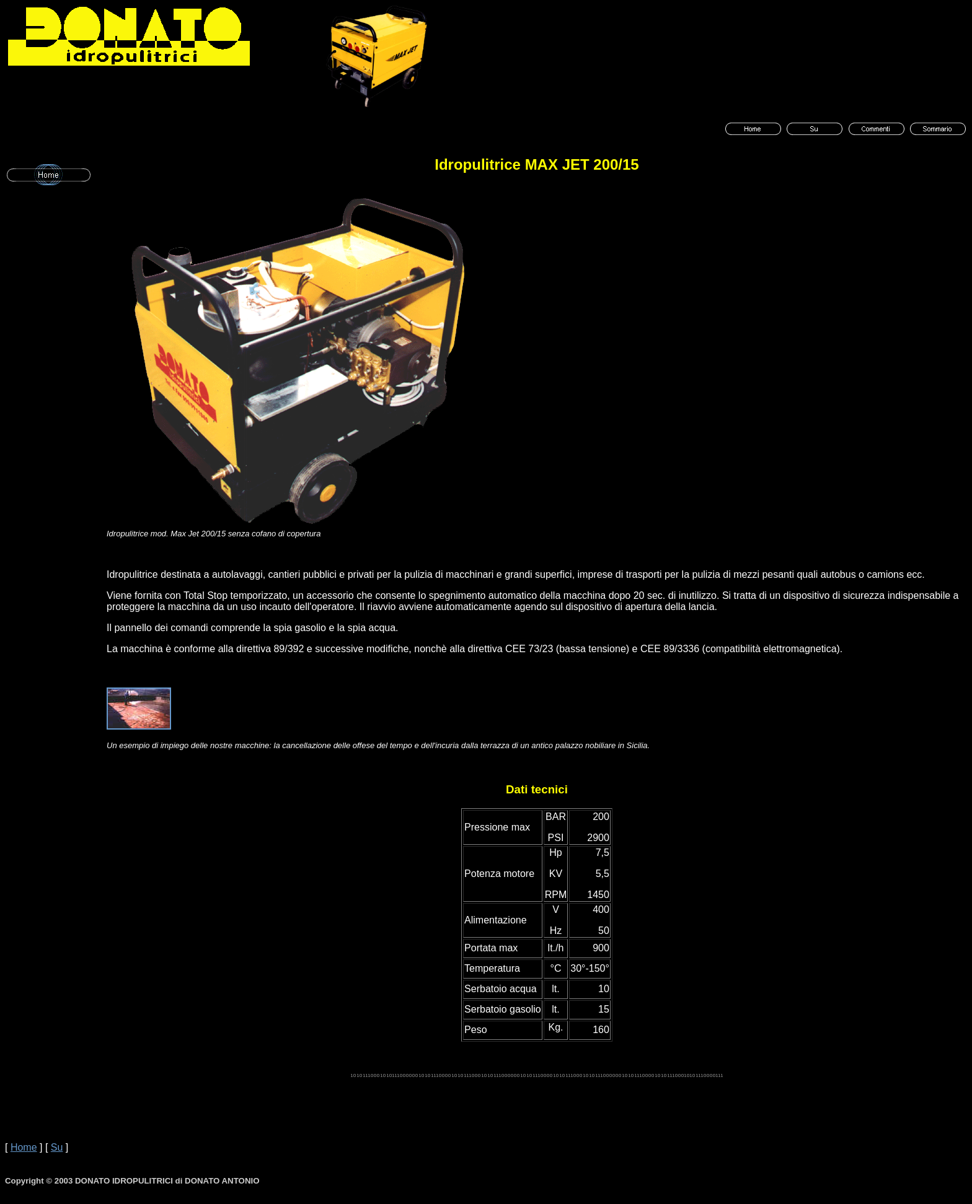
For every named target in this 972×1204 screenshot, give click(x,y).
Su (57, 1147)
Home (24, 1147)
